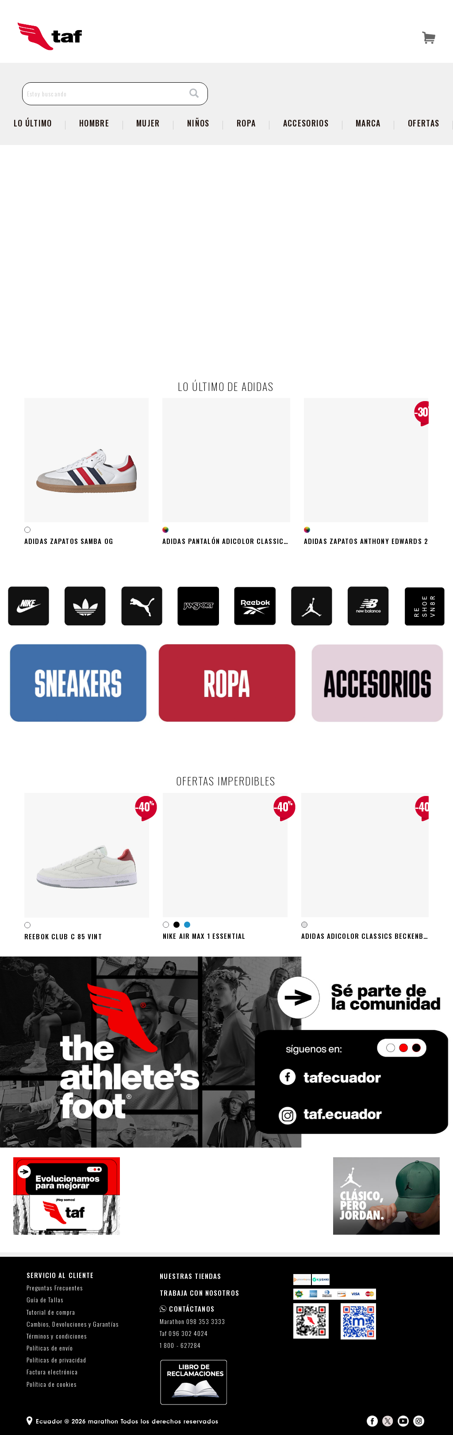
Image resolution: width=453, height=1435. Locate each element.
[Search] (194, 93)
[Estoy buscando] (102, 94)
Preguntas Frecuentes (55, 1288)
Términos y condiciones (57, 1336)
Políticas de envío (50, 1348)
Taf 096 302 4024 (184, 1333)
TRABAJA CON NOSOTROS (199, 1292)
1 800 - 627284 (180, 1345)
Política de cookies (52, 1384)
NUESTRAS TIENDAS (190, 1276)
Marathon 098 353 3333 (192, 1321)
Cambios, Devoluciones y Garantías (73, 1324)
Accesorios (306, 123)
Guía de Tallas (45, 1300)
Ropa (246, 123)
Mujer (148, 123)
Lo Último (33, 123)
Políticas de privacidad (56, 1360)
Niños (198, 123)
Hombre (94, 123)
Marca (368, 123)
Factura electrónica (52, 1372)
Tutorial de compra (51, 1312)
